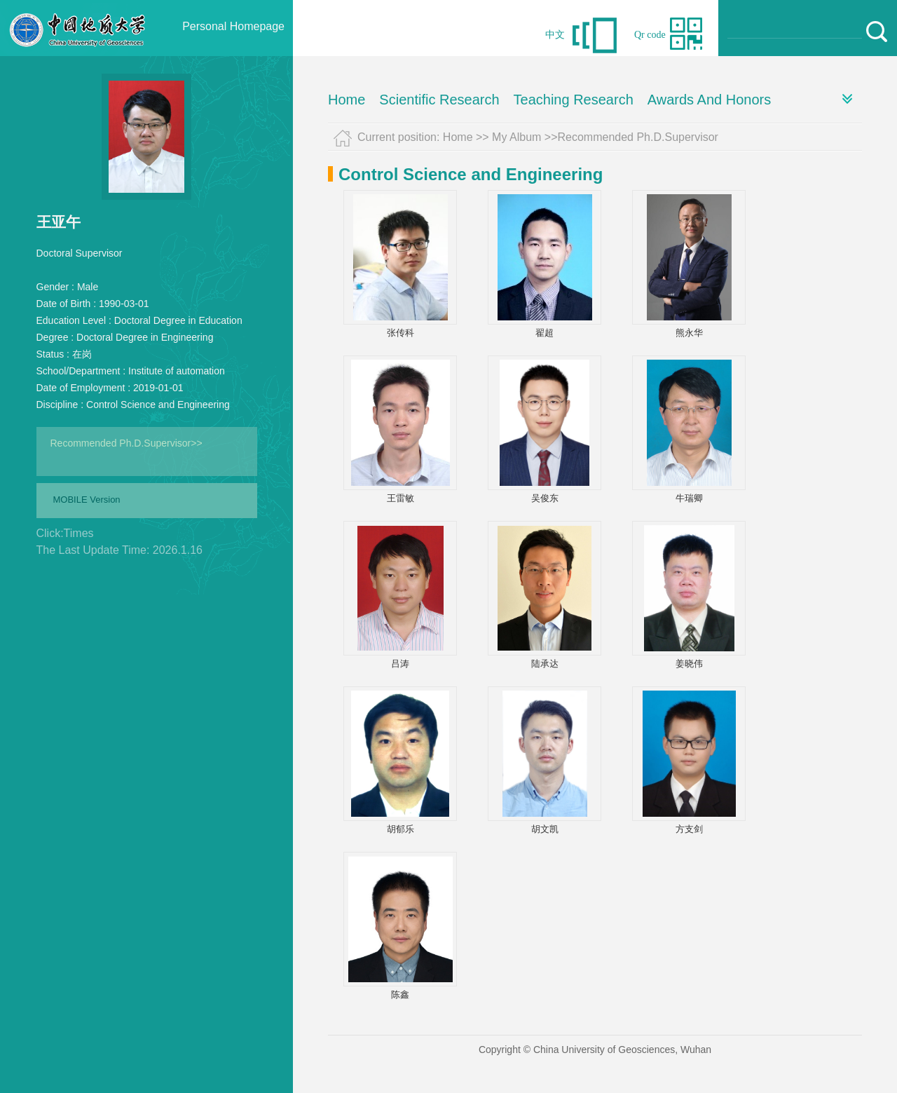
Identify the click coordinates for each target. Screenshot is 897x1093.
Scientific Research (439, 99)
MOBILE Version (87, 499)
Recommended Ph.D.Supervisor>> (126, 443)
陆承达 (545, 663)
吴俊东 (545, 498)
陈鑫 (400, 994)
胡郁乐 (400, 829)
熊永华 (689, 332)
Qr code (650, 34)
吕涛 (400, 663)
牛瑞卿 (689, 498)
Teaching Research (574, 99)
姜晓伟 (689, 663)
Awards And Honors (709, 99)
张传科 (400, 332)
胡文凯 (545, 829)
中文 (555, 34)
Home (346, 99)
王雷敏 (400, 498)
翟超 (544, 332)
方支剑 (689, 829)
